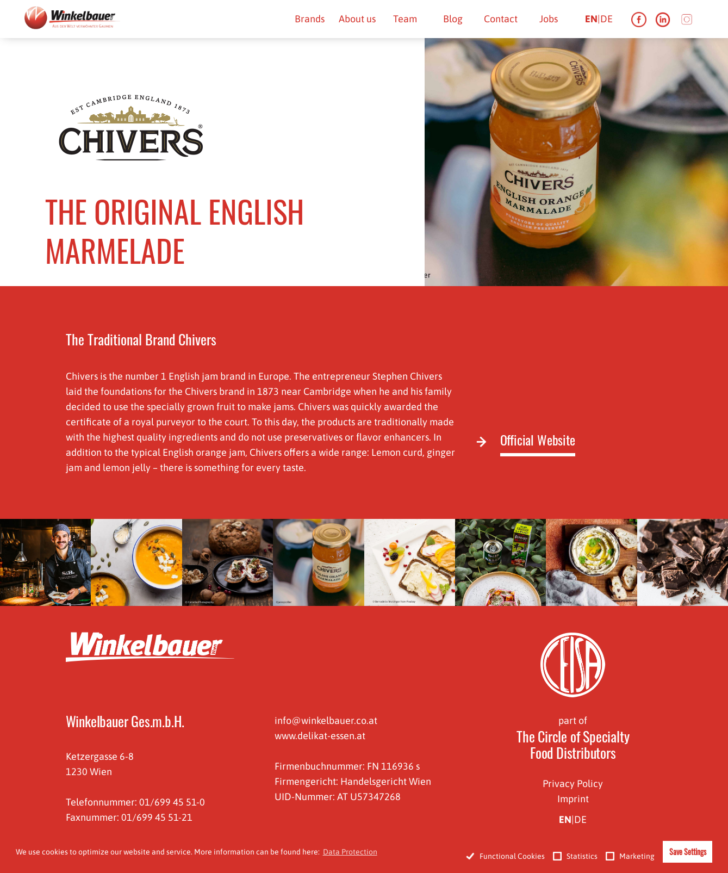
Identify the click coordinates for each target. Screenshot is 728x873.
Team (405, 18)
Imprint (573, 798)
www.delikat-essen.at (320, 735)
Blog (453, 18)
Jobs (548, 18)
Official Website (537, 440)
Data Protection (350, 851)
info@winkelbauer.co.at (326, 720)
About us (357, 18)
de (606, 18)
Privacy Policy (573, 783)
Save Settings (687, 851)
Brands (310, 18)
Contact (501, 18)
